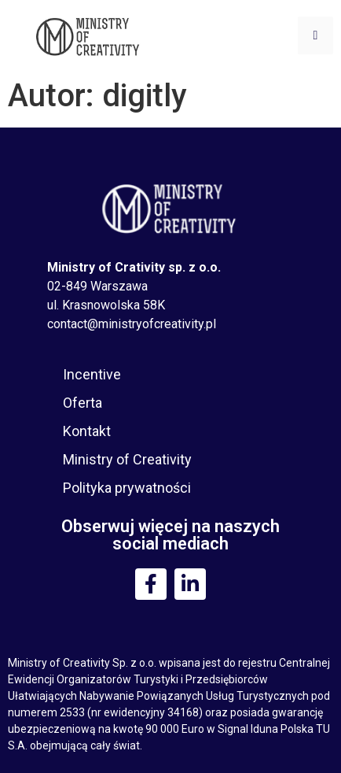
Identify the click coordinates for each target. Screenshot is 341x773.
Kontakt (87, 431)
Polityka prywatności (127, 487)
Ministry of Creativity (127, 459)
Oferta (82, 402)
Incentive (92, 374)
